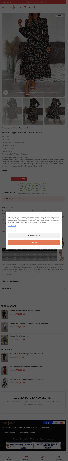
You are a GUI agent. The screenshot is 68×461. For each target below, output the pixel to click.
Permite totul (34, 242)
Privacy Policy (12, 225)
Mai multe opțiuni (34, 236)
